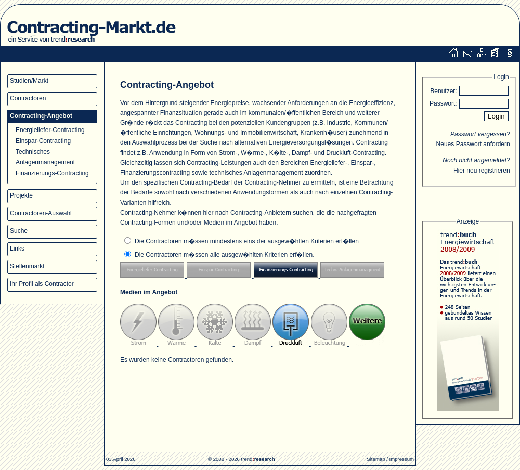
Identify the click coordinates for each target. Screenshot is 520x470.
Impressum (401, 459)
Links (17, 248)
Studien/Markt (29, 80)
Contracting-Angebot (41, 116)
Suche (19, 230)
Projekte (21, 195)
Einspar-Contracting (43, 141)
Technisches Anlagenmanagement (45, 156)
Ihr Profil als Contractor (42, 284)
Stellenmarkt (27, 266)
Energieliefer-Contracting (50, 130)
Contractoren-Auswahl (41, 213)
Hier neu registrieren (481, 170)
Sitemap (376, 459)
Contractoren (28, 98)
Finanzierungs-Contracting (52, 173)
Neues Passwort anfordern (473, 144)
